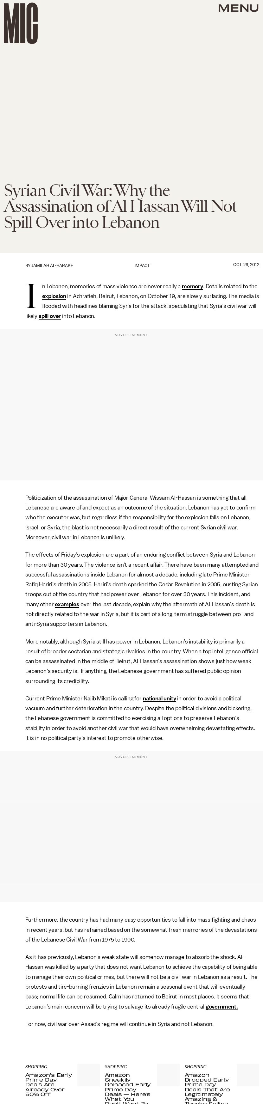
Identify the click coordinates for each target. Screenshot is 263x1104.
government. (222, 1006)
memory (192, 286)
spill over (50, 316)
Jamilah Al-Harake (52, 265)
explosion (54, 296)
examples (67, 604)
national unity (159, 698)
